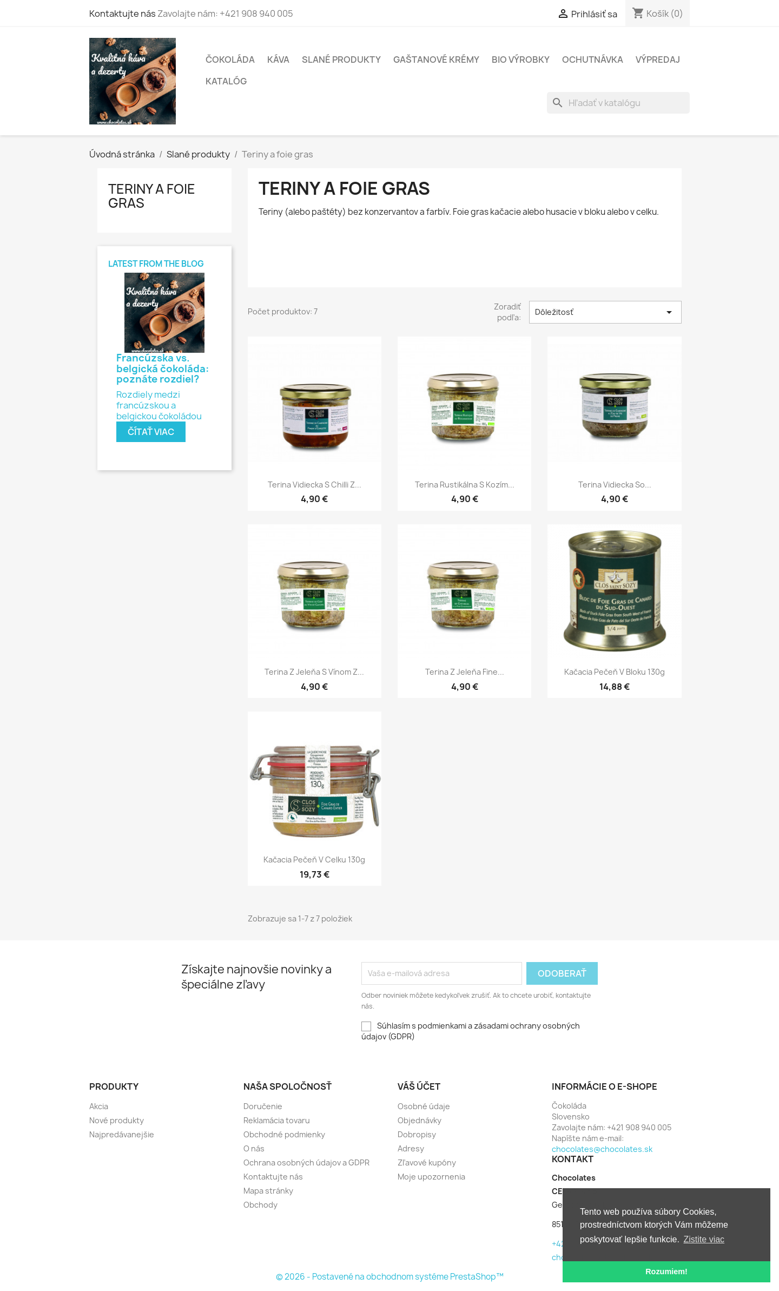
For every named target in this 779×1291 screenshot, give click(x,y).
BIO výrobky (521, 59)
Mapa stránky (268, 1190)
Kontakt (572, 1159)
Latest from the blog (156, 263)
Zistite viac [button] (704, 1239)
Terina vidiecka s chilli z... (314, 484)
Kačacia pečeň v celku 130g (314, 859)
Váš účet (419, 1086)
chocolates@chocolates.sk (602, 1149)
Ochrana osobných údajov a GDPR (306, 1162)
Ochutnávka (592, 59)
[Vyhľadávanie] (618, 103)
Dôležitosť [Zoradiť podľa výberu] (605, 312)
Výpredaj (658, 59)
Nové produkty (116, 1120)
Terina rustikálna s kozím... (464, 484)
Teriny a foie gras (151, 196)
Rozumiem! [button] (666, 1271)
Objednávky (419, 1120)
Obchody (260, 1205)
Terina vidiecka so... (614, 484)
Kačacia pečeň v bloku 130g (614, 672)
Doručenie (262, 1106)
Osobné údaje (424, 1106)
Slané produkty (341, 59)
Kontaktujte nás (260, 13)
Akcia (98, 1106)
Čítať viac (151, 432)
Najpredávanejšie (121, 1134)
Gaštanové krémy (436, 59)
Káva (278, 59)
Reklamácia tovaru (276, 1120)
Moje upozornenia (431, 1176)
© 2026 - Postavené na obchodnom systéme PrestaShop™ (390, 1276)
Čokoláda (230, 59)
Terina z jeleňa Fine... (464, 672)
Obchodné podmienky (284, 1134)
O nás (254, 1148)
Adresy (411, 1148)
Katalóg (226, 81)
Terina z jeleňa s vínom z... (314, 672)
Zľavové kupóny (427, 1162)
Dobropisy (417, 1134)
